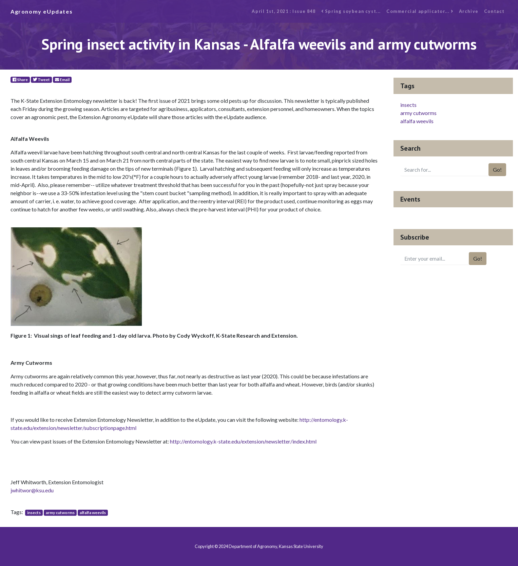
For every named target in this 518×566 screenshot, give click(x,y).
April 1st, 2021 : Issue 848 (283, 11)
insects (34, 512)
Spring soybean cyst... (351, 11)
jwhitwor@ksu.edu (32, 490)
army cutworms (60, 512)
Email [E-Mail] (62, 79)
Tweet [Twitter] (41, 79)
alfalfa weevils (93, 512)
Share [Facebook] (20, 79)
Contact (494, 11)
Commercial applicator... (420, 11)
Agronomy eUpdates (42, 11)
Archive (469, 11)
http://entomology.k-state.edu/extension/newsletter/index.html (243, 441)
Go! (497, 169)
